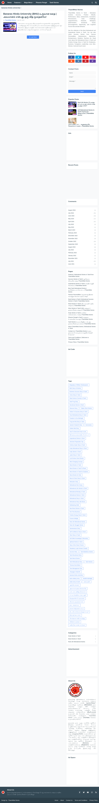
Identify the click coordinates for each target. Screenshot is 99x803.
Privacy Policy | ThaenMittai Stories (78, 342)
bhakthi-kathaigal (87, 578)
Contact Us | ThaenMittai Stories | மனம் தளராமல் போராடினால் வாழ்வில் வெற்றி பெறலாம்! (80, 332)
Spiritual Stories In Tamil (76, 541)
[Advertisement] (82, 147)
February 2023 (82, 233)
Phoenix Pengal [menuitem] (41, 2)
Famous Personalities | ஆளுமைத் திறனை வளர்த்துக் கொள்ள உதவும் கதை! (80, 295)
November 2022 (82, 239)
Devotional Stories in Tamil (77, 405)
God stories (89, 425)
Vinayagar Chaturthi (75, 571)
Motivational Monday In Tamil (77, 491)
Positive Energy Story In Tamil (78, 515)
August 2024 (82, 210)
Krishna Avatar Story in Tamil (77, 445)
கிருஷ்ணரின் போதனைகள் (77, 598)
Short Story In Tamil (75, 535)
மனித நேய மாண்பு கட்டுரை (77, 625)
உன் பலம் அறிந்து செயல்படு (78, 591)
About (62, 800)
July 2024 (82, 213)
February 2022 (82, 253)
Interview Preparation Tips (76, 441)
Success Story (73, 551)
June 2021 (82, 264)
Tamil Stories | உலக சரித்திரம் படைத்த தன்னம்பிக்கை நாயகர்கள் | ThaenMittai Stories (82, 323)
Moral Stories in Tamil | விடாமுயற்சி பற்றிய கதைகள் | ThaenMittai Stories (81, 304)
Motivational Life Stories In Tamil (78, 488)
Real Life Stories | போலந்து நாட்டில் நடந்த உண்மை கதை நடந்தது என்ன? (86, 104)
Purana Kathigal (74, 518)
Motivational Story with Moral (77, 501)
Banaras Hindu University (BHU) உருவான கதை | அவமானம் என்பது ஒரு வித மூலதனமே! (30, 15)
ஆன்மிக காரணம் (74, 585)
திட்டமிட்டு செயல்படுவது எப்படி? (79, 612)
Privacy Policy (94, 800)
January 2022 (82, 256)
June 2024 (82, 216)
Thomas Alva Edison (75, 565)
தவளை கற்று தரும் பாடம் (76, 608)
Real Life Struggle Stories (76, 525)
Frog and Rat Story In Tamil (77, 421)
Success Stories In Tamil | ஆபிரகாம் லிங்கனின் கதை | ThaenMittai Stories (79, 280)
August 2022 (82, 247)
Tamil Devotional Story (76, 555)
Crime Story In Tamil (75, 395)
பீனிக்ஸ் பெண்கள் (75, 622)
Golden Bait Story (74, 428)
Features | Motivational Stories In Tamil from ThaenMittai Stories (81, 275)
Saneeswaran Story (75, 528)
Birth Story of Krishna (75, 388)
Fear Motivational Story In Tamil (78, 415)
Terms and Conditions (81, 800)
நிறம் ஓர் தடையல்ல (75, 615)
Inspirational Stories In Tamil (77, 438)
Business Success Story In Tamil (78, 391)
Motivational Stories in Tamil (77, 495)
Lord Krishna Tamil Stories (77, 458)
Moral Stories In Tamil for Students (79, 471)
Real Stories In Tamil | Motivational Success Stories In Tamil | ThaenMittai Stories (80, 300)
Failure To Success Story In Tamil (78, 411)
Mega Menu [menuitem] (28, 2)
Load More (33, 37)
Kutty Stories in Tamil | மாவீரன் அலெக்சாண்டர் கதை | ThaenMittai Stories (80, 313)
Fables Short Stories (86, 408)
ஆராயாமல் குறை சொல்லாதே (78, 588)
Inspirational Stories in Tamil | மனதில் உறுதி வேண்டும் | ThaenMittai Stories (81, 284)
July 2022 (82, 250)
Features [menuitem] (17, 2)
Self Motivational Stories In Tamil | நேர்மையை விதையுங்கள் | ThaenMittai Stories (86, 112)
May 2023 (82, 227)
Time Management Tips (76, 568)
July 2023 (82, 224)
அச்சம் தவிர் (86, 581)
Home (56, 800)
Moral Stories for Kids (75, 475)
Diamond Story (74, 408)
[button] (92, 2)
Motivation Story (74, 481)
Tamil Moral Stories (75, 558)
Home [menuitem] (9, 2)
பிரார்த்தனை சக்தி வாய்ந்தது (77, 618)
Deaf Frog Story (74, 401)
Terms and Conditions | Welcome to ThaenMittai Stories (78, 338)
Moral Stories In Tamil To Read (78, 468)
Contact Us (69, 800)
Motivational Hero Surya (76, 485)
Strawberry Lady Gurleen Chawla (78, 548)
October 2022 (82, 241)
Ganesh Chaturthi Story (76, 425)
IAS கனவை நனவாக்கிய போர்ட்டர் (79, 435)
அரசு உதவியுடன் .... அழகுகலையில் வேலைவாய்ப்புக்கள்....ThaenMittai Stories (81, 125)
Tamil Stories (89, 561)
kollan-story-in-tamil (75, 581)
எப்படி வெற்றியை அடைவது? (78, 595)
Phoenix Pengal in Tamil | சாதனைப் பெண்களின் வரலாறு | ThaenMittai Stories (80, 318)
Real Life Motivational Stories (77, 521)
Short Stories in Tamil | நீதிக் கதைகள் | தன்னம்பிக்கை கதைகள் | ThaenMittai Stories (81, 309)
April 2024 (82, 222)
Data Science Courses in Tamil (78, 398)
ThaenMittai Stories (14, 800)
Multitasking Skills (74, 505)
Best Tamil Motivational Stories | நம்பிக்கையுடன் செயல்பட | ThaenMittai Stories (80, 290)
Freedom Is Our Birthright (76, 418)
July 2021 (82, 261)
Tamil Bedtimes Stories (87, 551)
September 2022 (82, 244)
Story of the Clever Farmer (77, 545)
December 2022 (82, 236)
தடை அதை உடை (74, 605)
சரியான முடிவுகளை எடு (76, 602)
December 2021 (82, 258)
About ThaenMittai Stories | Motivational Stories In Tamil (82, 327)
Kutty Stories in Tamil (75, 451)
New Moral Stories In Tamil (77, 508)
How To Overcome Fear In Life (78, 431)
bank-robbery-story (75, 578)
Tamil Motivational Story (76, 561)
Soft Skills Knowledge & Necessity (79, 538)
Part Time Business (75, 511)
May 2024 (82, 219)
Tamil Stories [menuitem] (54, 2)
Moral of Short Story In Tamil (77, 478)
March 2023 (82, 230)
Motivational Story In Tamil (77, 498)
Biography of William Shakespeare (79, 385)
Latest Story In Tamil (75, 455)
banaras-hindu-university (76, 575)
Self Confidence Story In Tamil (78, 531)
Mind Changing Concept (76, 461)
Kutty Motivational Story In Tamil (78, 448)
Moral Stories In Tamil (75, 465)
